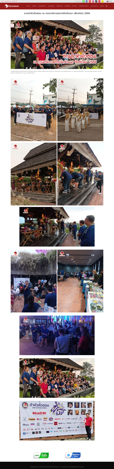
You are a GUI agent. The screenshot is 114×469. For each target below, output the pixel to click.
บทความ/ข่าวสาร (94, 6)
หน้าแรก (28, 6)
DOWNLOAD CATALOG (84, 6)
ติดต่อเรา (102, 6)
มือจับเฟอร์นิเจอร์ (42, 6)
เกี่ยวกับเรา (74, 6)
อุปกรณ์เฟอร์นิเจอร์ (73, 467)
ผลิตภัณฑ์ (34, 6)
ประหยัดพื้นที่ (67, 6)
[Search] (106, 6)
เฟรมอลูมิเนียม (51, 6)
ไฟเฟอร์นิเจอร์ (59, 6)
